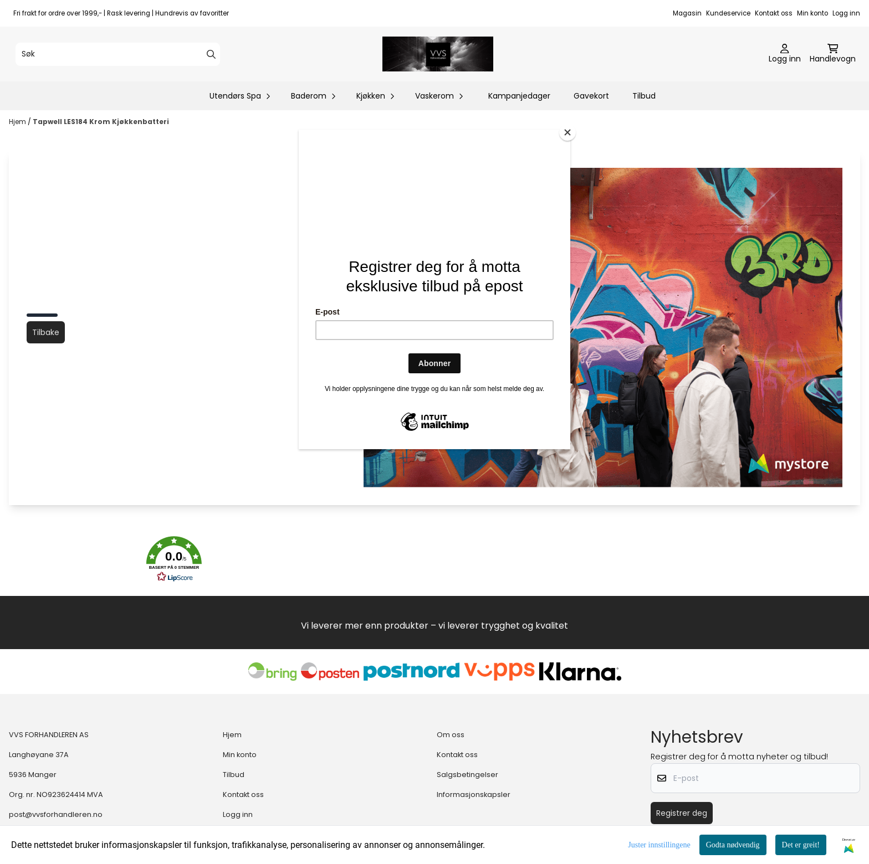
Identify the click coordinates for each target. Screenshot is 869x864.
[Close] (567, 132)
